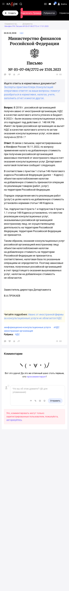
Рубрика (8, 334)
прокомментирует (36, 376)
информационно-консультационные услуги (28, 327)
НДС (57, 327)
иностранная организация (19, 331)
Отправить (55, 401)
